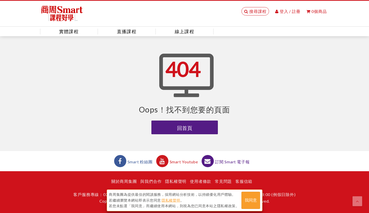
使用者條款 (200, 181)
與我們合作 (151, 181)
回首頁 (184, 128)
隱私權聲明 (175, 181)
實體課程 (69, 31)
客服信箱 (243, 181)
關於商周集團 (124, 181)
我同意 (251, 200)
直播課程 (126, 31)
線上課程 (184, 31)
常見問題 (223, 181)
